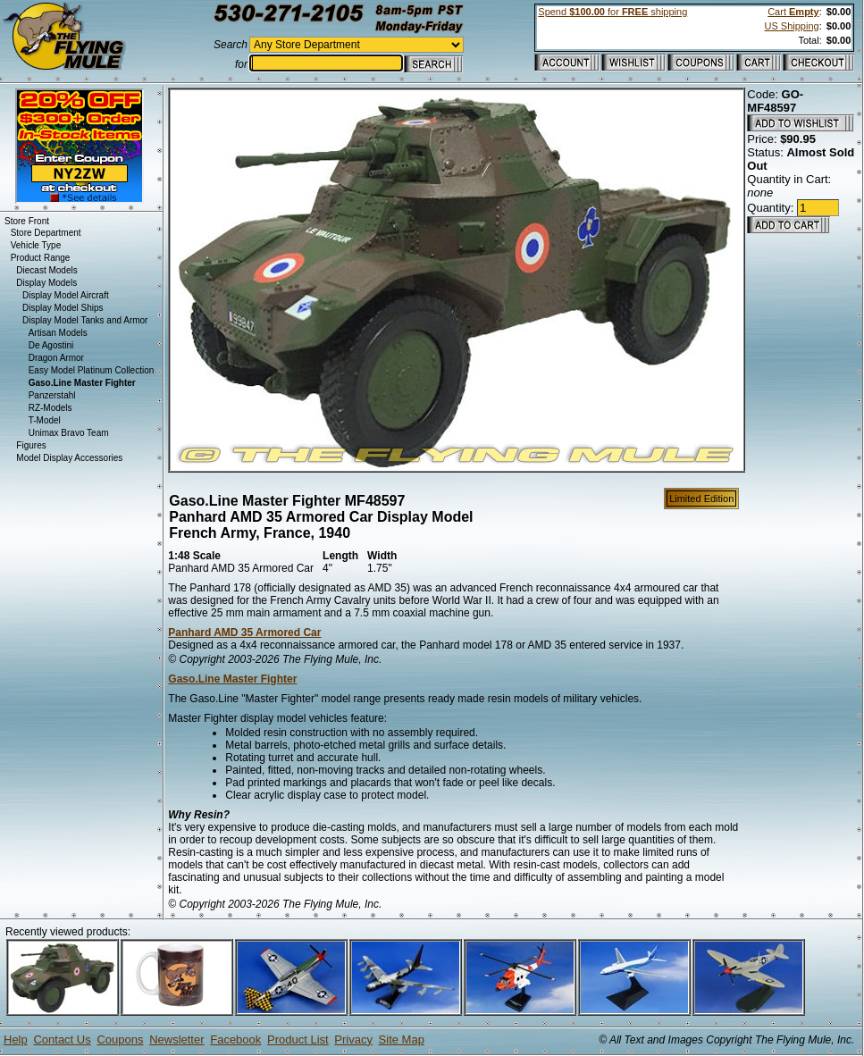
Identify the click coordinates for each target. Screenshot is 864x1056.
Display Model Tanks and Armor (84, 320)
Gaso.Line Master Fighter (232, 679)
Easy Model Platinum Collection (92, 370)
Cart (793, 11)
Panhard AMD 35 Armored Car (244, 632)
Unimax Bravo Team (69, 433)
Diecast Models (46, 270)
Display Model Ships (63, 308)
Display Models (46, 283)
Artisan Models (58, 333)
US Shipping (791, 26)
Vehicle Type (36, 245)
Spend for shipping (612, 11)
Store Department (46, 233)
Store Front (26, 221)
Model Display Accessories (69, 458)
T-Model (45, 420)
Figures (31, 445)
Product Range (41, 258)
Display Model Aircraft (65, 295)
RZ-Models (50, 408)
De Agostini (51, 345)
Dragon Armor (56, 358)
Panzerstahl (52, 395)
